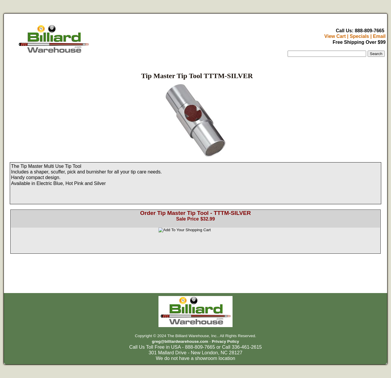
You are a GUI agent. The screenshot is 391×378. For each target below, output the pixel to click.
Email (379, 36)
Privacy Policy (225, 341)
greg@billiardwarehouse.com (180, 341)
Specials (359, 36)
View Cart (335, 36)
